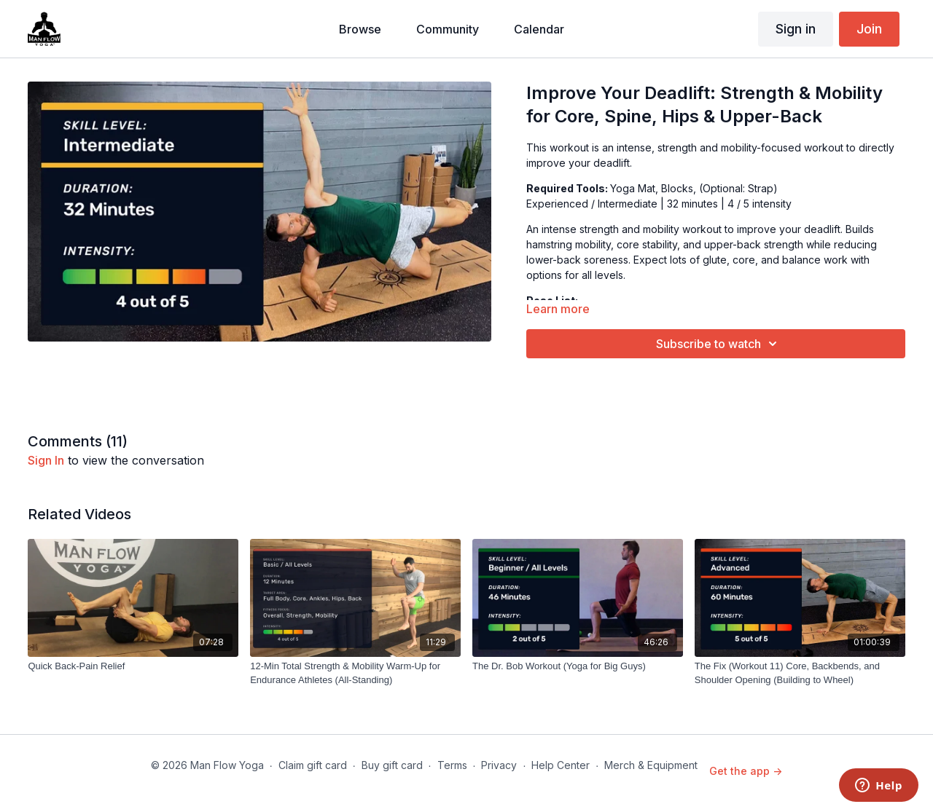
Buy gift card (392, 765)
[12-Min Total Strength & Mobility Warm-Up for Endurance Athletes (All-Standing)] (355, 673)
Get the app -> (745, 771)
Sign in (796, 28)
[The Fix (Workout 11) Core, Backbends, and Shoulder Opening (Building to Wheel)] (800, 673)
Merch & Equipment (651, 765)
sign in (46, 460)
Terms (452, 765)
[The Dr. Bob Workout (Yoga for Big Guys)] (577, 666)
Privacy (499, 765)
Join (869, 28)
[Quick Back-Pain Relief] (133, 666)
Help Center (560, 765)
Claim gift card (312, 765)
